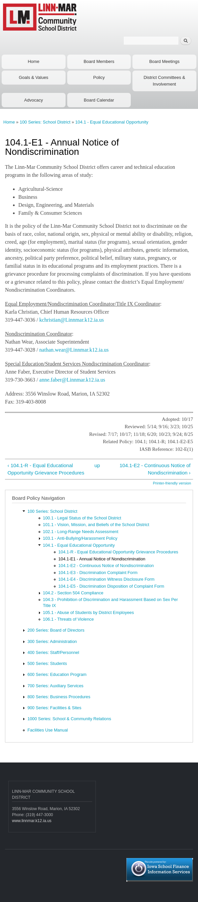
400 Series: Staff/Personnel (53, 652)
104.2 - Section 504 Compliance (73, 592)
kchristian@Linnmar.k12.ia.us (71, 320)
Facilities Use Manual (47, 730)
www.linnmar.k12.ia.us (32, 820)
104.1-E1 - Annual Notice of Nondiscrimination (101, 558)
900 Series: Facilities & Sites (54, 707)
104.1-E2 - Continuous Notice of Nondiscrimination (106, 565)
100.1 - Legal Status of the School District (82, 517)
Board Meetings (164, 61)
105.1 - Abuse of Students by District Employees (88, 612)
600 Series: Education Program (57, 674)
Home (33, 61)
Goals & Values (33, 77)
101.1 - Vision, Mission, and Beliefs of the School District (96, 524)
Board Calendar (99, 100)
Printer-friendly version (172, 483)
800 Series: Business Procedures (58, 696)
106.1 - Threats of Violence (68, 619)
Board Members (99, 61)
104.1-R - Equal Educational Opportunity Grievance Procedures (118, 551)
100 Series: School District (45, 122)
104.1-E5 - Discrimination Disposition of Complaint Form (111, 586)
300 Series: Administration (52, 641)
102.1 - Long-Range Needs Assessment (80, 531)
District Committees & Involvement (164, 81)
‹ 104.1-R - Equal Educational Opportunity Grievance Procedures (45, 469)
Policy (99, 77)
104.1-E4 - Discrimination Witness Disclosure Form (106, 579)
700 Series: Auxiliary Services (55, 685)
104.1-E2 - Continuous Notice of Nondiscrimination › (154, 469)
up (97, 465)
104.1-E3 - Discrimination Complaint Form (97, 572)
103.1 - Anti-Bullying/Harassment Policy (80, 538)
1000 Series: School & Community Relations (69, 718)
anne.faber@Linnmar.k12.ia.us (72, 380)
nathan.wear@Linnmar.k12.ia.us (73, 350)
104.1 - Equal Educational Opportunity (111, 122)
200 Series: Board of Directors (55, 630)
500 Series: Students (47, 663)
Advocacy (33, 100)
